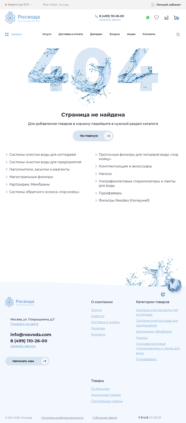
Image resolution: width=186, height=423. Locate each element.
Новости (97, 316)
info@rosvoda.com (30, 334)
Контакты (149, 34)
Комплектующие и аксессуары (125, 166)
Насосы (105, 174)
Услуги (46, 34)
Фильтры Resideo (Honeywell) (124, 200)
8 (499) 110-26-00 (28, 340)
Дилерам (96, 34)
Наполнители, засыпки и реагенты (39, 169)
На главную (89, 136)
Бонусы (115, 34)
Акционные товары (106, 395)
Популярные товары (107, 401)
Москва (64, 4)
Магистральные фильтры (31, 177)
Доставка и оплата (71, 34)
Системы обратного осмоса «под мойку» (44, 192)
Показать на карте (24, 324)
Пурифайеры (110, 193)
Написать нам (23, 361)
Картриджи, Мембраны (29, 184)
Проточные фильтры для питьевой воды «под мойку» (138, 157)
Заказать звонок (110, 19)
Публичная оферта (105, 417)
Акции (131, 34)
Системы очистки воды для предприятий (45, 162)
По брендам (100, 389)
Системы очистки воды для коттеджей (42, 155)
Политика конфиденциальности (62, 417)
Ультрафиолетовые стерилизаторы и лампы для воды (137, 183)
